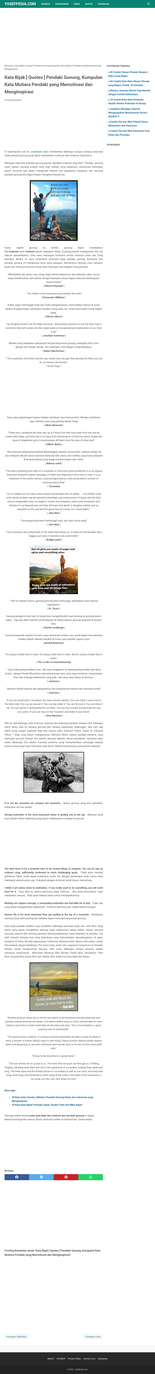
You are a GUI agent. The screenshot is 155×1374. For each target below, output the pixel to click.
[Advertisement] (77, 38)
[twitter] (41, 1177)
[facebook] (17, 1177)
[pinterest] (66, 1177)
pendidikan (62, 4)
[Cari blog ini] (148, 4)
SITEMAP (61, 1358)
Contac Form (89, 1358)
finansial (104, 4)
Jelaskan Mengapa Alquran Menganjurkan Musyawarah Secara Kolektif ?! (127, 112)
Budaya (45, 4)
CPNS (77, 4)
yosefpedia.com (20, 4)
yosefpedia (36, 151)
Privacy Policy (74, 1358)
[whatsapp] (90, 1177)
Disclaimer (103, 1358)
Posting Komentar (13, 100)
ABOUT (50, 1358)
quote (89, 4)
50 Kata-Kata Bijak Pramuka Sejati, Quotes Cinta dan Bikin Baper (47, 1104)
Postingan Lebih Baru (16, 1336)
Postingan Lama (93, 1336)
